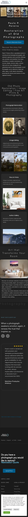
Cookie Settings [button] (7, 509)
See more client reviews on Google (11, 417)
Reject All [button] (16, 509)
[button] (3, 336)
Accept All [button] (6, 512)
